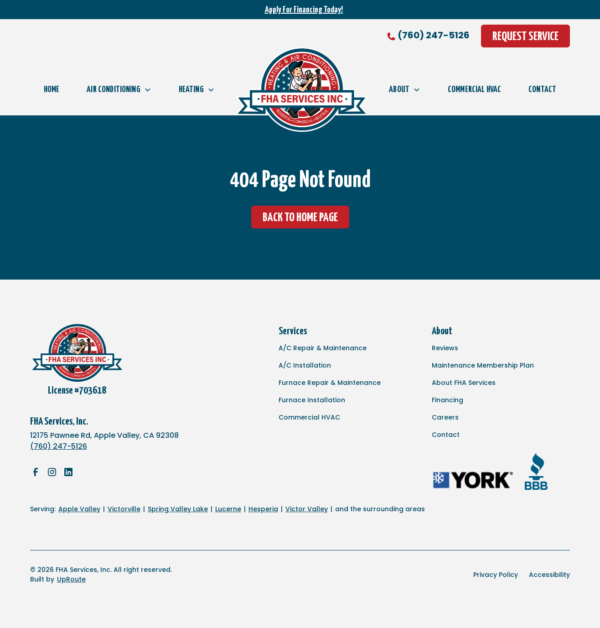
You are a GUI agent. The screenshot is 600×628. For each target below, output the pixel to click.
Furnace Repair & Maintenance (330, 382)
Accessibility (549, 574)
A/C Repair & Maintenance (323, 348)
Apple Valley (79, 509)
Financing (447, 400)
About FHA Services (464, 382)
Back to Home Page (300, 218)
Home (52, 89)
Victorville (124, 509)
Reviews (445, 348)
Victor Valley (306, 509)
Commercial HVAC (474, 89)
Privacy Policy (495, 574)
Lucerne (228, 509)
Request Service (525, 37)
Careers (445, 417)
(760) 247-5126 (434, 35)
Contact (542, 89)
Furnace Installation (312, 400)
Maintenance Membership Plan (483, 365)
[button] (118, 89)
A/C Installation (305, 365)
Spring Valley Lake (178, 509)
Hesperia (263, 509)
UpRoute (71, 579)
